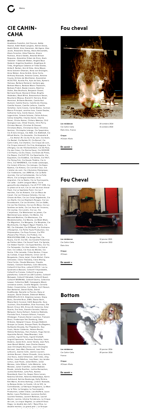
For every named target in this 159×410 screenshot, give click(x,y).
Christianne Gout (31, 128)
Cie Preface (32, 235)
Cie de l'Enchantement (27, 148)
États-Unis (65, 130)
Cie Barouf (36, 140)
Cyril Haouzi (43, 287)
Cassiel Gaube (42, 110)
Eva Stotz (19, 309)
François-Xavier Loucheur (29, 317)
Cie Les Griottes (27, 202)
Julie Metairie (34, 364)
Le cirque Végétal (24, 402)
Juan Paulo (19, 362)
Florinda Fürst (13, 314)
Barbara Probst (14, 88)
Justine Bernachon (39, 369)
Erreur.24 (29, 307)
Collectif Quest (41, 277)
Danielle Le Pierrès (27, 292)
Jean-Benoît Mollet (16, 344)
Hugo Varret (44, 332)
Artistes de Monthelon (25, 78)
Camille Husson (14, 105)
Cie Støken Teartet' (16, 245)
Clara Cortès (13, 262)
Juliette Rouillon (22, 369)
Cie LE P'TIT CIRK (38, 185)
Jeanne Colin (23, 352)
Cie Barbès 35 (24, 140)
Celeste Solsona (26, 115)
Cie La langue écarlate (24, 178)
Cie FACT (45, 158)
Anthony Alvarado (15, 76)
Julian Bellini (31, 362)
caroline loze (29, 110)
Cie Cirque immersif (16, 145)
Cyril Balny (32, 287)
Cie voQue (17, 250)
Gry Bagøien (44, 324)
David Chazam (22, 295)
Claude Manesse (27, 262)
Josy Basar (33, 359)
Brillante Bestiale (24, 100)
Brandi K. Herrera (33, 98)
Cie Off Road (30, 227)
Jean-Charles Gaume (35, 344)
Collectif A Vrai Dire (16, 267)
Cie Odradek (17, 227)
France (73, 130)
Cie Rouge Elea (33, 237)
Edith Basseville (35, 302)
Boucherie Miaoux (15, 98)
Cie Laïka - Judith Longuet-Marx (22, 183)
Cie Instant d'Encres (16, 165)
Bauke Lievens (28, 88)
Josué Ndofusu (21, 359)
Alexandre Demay (22, 51)
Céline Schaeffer (14, 118)
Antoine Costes (32, 76)
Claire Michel (37, 257)
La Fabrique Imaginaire (31, 387)
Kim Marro (12, 382)
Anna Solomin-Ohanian (17, 71)
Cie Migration (13, 222)
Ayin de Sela (35, 81)
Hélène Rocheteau (15, 332)
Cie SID (24, 240)
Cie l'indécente (14, 173)
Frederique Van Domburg (25, 319)
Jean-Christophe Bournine (19, 347)
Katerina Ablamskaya (33, 377)
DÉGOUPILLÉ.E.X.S (15, 297)
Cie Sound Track (30, 242)
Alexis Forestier (14, 53)
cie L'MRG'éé (28, 173)
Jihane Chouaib (29, 354)
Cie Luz (33, 210)
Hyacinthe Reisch (15, 334)
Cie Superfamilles (34, 245)
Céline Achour (41, 115)
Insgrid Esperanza (15, 339)
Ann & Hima (28, 68)
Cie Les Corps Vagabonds (34, 197)
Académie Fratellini (16, 43)
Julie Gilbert (21, 364)
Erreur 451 (19, 307)
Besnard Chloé (29, 93)
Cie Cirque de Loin (40, 143)
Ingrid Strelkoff (36, 337)
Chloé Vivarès (28, 123)
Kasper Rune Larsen (36, 374)
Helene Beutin (36, 329)
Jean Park (44, 342)
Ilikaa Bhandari (31, 334)
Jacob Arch (21, 342)
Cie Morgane (27, 222)
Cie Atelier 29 (16, 138)
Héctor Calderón (21, 329)
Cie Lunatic (24, 210)
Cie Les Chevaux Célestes (26, 195)
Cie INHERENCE (20, 163)
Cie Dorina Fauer (29, 150)
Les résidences (67, 124)
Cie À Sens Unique (15, 133)
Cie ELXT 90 (23, 155)
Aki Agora (39, 48)
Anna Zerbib (25, 73)
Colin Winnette (40, 265)
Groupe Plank (31, 324)
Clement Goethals (24, 265)
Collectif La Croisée (16, 272)
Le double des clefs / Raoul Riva (28, 404)
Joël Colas (38, 357)
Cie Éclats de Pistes (40, 153)
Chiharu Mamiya (35, 120)
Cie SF (17, 240)
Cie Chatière (25, 143)
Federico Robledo (39, 312)
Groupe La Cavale (15, 324)
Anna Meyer (40, 68)
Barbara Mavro (14, 85)
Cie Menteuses (31, 217)
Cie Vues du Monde (32, 250)
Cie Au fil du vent (32, 138)
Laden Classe (25, 392)
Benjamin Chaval (35, 90)
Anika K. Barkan (14, 68)
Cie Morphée (40, 222)
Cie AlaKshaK (40, 133)
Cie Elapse (12, 155)
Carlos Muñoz (36, 108)
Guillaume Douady (15, 327)
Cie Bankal (12, 140)
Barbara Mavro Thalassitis (33, 85)
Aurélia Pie (23, 81)
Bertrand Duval (14, 93)
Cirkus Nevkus (34, 252)
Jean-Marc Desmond (25, 349)
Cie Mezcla (28, 220)
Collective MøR (22, 282)
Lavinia (18, 399)
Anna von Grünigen (39, 71)
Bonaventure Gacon (38, 95)
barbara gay (38, 83)
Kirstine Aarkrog (25, 382)
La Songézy (23, 389)
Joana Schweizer (25, 357)
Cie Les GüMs (42, 202)
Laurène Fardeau (15, 397)
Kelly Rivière (41, 379)
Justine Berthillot (15, 372)
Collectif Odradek (25, 277)
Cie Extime (35, 158)
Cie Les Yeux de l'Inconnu (36, 207)
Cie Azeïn (45, 138)
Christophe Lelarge (25, 130)
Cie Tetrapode (13, 247)
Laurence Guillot (38, 394)
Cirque (63, 136)
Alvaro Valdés (22, 56)
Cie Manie (34, 215)
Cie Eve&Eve (23, 158)
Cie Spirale (44, 242)
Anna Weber (13, 73)
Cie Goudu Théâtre (30, 160)
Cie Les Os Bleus (34, 205)
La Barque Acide (14, 384)
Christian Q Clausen (32, 125)
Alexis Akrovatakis (39, 51)
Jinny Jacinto (44, 354)
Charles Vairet (30, 118)
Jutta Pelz (28, 372)
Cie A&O (29, 133)
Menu (22, 8)
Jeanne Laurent (37, 352)
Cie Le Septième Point (23, 190)
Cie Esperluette (37, 155)
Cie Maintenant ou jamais (30, 212)
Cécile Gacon (28, 113)
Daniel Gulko (27, 290)
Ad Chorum (31, 43)
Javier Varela (33, 342)
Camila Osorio (22, 103)
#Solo (70, 139)
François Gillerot (28, 314)
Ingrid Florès (22, 337)
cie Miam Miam (41, 220)
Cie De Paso (44, 148)
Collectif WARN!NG (16, 280)
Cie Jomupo (32, 165)
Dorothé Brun (20, 300)
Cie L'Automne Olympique (36, 170)
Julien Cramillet (23, 367)
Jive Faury (12, 357)
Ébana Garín (38, 300)
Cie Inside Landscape (38, 163)
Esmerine (39, 307)
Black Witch (23, 95)
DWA (29, 300)
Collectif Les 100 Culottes (30, 275)
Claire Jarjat (24, 257)
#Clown (64, 139)
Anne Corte (38, 73)
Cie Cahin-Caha (67, 127)
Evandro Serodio (32, 309)
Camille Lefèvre (29, 105)
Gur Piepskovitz (32, 327)
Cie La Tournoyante (39, 180)
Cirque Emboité (25, 255)
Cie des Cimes (13, 150)
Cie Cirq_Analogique (36, 145)
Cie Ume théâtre (29, 247)
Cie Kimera (20, 168)
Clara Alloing (39, 260)
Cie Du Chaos (25, 153)
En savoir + (66, 146)
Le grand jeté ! (30, 407)
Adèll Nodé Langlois (24, 46)
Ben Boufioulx (20, 90)
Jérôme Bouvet (14, 354)
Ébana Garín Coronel (16, 302)
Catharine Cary (14, 113)
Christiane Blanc (14, 128)
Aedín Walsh (13, 48)
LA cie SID (38, 384)
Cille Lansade (20, 252)
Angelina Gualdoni (24, 63)
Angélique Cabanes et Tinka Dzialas (29, 66)
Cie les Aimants (23, 192)
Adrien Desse (41, 46)
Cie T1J (46, 245)
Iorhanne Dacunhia (33, 339)
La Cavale (28, 384)
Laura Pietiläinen (22, 394)
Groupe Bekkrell (39, 322)
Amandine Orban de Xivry (29, 58)
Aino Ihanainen (27, 48)
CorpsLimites (20, 287)
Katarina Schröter (15, 377)
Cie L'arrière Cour (35, 168)
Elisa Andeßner (23, 304)
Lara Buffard (37, 392)
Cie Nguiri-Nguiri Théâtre (31, 225)
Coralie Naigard (31, 285)
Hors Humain (31, 332)
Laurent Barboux (31, 397)
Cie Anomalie (27, 135)
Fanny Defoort (23, 312)
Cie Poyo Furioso (28, 232)
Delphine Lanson (33, 297)
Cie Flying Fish (14, 160)
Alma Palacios (28, 53)
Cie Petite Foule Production (32, 230)
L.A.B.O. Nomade (42, 382)
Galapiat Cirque (23, 322)
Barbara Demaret (24, 83)
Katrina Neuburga (26, 379)
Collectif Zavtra (33, 280)
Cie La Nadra (23, 180)
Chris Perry (41, 123)
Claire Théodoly (25, 260)
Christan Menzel (14, 125)
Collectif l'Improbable (37, 270)
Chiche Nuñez (20, 120)
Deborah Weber (37, 295)
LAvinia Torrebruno (31, 399)
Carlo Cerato (22, 108)
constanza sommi (15, 285)
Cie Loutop (12, 210)
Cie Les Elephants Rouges (29, 200)
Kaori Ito (22, 374)
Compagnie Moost (38, 282)
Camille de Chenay (38, 103)
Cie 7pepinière (42, 130)
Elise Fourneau (38, 304)
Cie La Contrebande (25, 175)
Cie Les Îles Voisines (16, 205)
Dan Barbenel (13, 290)
